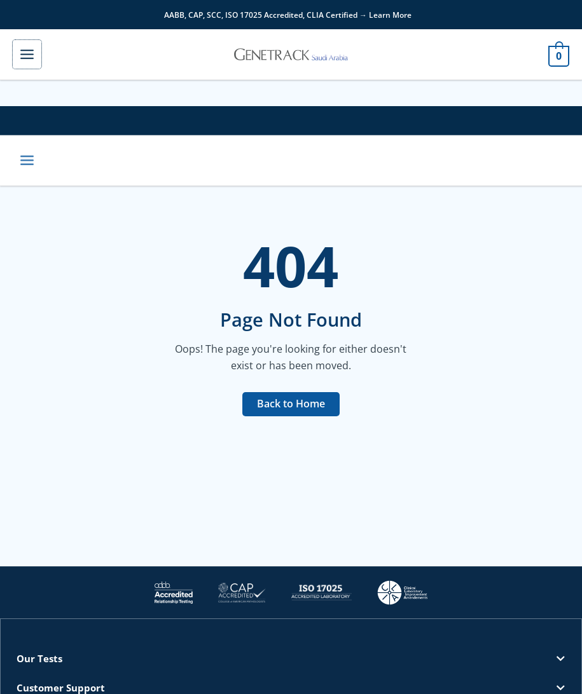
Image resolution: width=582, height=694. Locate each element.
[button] (291, 662)
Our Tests (39, 661)
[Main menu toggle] (33, 55)
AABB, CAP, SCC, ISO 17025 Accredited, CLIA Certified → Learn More (288, 15)
